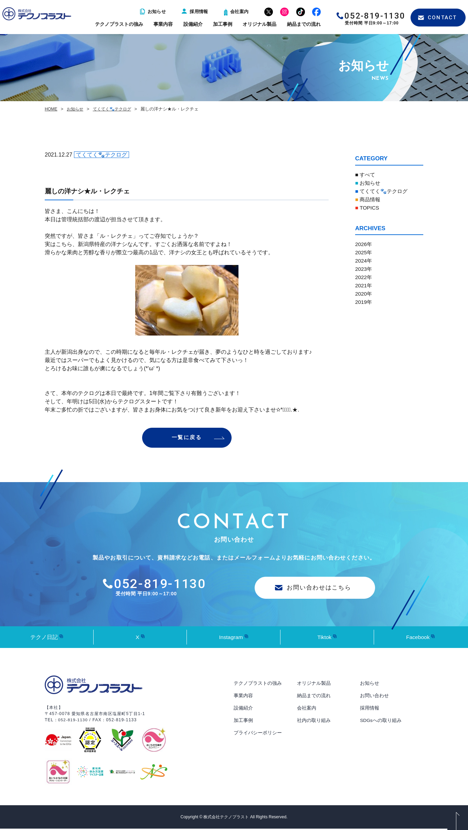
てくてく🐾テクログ (115, 108)
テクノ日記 (44, 638)
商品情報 (368, 199)
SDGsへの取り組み (381, 721)
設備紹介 (193, 24)
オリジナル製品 (259, 24)
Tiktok (324, 638)
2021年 (364, 285)
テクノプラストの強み (119, 24)
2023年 (364, 269)
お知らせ (153, 11)
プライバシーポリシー (258, 734)
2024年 (364, 261)
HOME (51, 108)
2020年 (364, 294)
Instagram (231, 638)
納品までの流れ (304, 24)
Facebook (418, 638)
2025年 (364, 252)
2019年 (364, 302)
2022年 (364, 277)
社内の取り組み (314, 721)
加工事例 (222, 24)
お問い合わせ (374, 697)
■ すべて (365, 175)
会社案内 (236, 11)
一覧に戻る (187, 438)
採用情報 (195, 11)
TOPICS (367, 208)
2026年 (364, 244)
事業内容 (163, 24)
